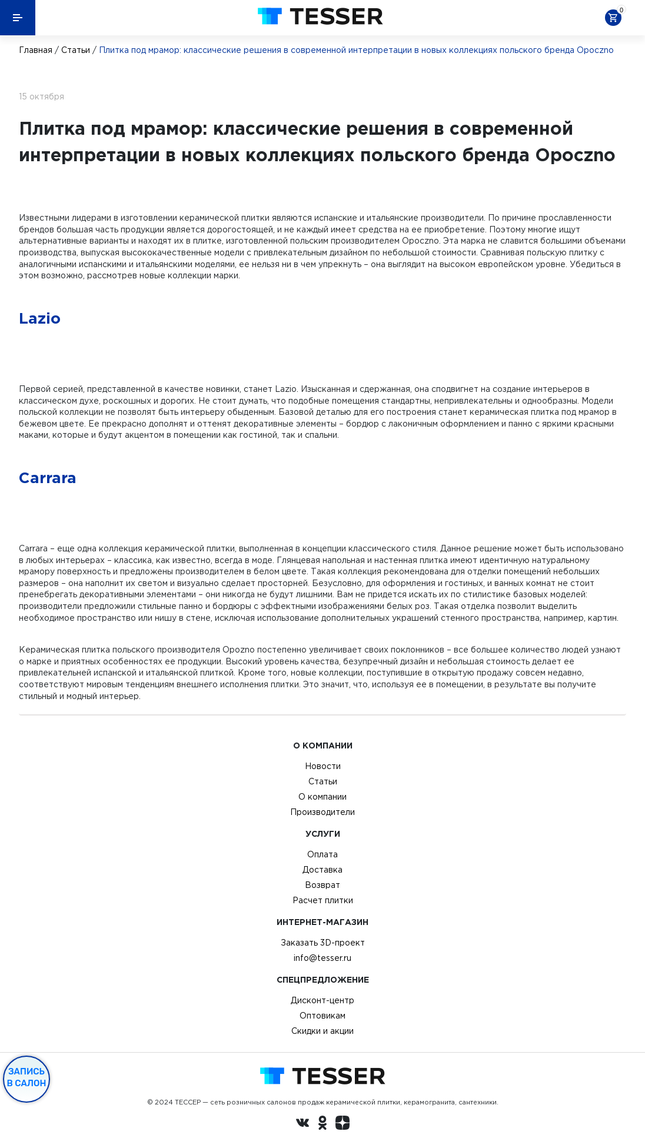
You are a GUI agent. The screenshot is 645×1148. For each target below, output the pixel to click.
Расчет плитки (322, 900)
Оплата (322, 854)
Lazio (40, 318)
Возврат (322, 885)
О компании (322, 796)
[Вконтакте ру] (302, 1124)
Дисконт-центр (322, 1000)
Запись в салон (26, 1077)
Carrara (48, 477)
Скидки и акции (322, 1031)
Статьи (75, 50)
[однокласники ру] (322, 1124)
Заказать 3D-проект (323, 942)
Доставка (322, 869)
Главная (35, 50)
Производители (322, 812)
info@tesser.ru (322, 958)
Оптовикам (322, 1015)
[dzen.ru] (342, 1124)
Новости (323, 766)
